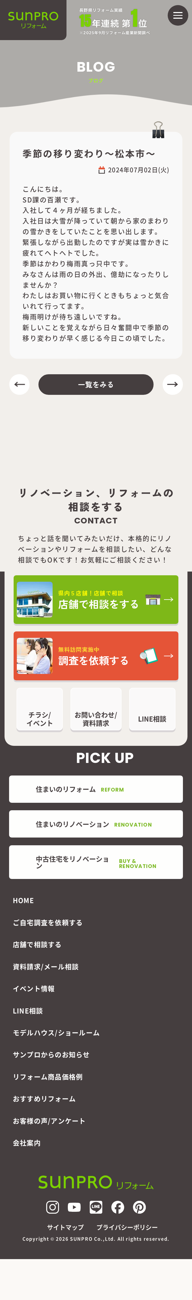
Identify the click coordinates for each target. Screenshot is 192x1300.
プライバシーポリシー (127, 1227)
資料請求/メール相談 (46, 966)
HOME (23, 900)
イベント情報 (34, 988)
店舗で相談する (37, 944)
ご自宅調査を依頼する (48, 922)
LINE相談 (28, 1010)
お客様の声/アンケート (49, 1120)
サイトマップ (65, 1227)
